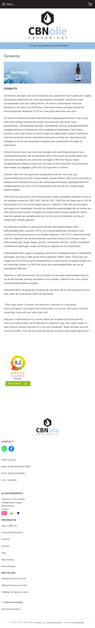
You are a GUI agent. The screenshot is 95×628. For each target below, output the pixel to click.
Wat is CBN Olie (9, 525)
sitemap (39, 622)
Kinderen (6, 539)
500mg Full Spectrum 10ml (14, 585)
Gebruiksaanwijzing (11, 609)
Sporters (6, 546)
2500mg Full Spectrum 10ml (15, 592)
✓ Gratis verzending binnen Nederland (47, 45)
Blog (4, 552)
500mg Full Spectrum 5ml (14, 578)
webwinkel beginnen (54, 622)
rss (44, 622)
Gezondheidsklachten (12, 532)
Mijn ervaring (8, 559)
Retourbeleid (8, 505)
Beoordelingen (9, 566)
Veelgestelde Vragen (12, 502)
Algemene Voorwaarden (13, 499)
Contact (5, 509)
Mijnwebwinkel (78, 622)
